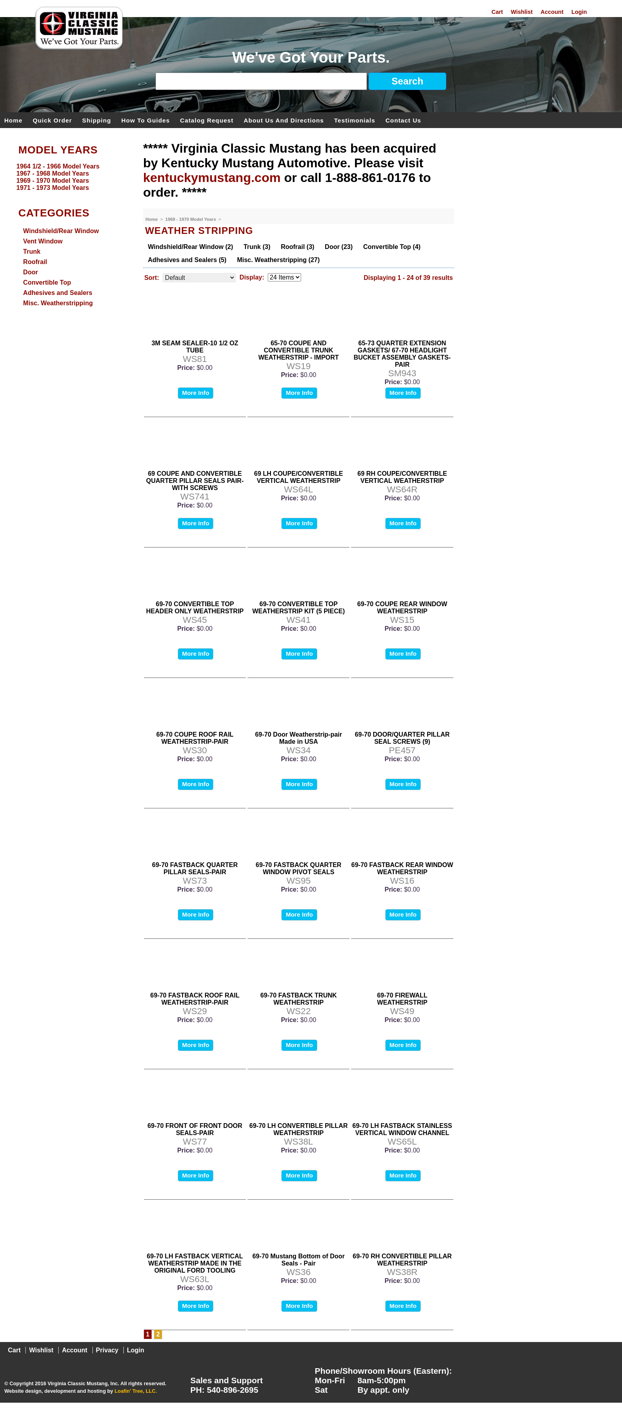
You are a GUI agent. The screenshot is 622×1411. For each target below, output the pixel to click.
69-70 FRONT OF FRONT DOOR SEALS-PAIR (195, 1129)
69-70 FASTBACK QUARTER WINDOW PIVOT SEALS (299, 868)
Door (30, 272)
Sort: (151, 277)
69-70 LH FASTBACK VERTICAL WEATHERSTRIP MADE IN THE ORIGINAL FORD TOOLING (195, 1263)
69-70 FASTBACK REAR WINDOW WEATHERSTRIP (402, 868)
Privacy (107, 1350)
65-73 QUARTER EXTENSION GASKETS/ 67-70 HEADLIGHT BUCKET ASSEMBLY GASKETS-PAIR (402, 354)
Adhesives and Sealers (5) (187, 260)
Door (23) (339, 246)
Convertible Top (47, 282)
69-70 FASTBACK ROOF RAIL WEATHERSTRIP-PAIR (195, 999)
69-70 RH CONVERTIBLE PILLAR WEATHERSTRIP (402, 1260)
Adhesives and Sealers (57, 292)
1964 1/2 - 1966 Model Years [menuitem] (58, 166)
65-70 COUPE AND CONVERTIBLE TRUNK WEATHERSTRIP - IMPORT (298, 350)
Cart (497, 12)
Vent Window (42, 241)
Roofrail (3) (297, 246)
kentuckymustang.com (212, 177)
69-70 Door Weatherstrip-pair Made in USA (298, 738)
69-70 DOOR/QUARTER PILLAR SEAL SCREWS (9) (402, 738)
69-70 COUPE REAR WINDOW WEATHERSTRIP (402, 608)
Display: (252, 277)
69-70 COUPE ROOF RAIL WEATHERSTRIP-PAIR (195, 738)
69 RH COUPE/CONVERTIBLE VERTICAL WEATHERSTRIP (402, 477)
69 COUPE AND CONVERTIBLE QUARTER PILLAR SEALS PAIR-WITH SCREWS (195, 480)
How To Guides (145, 120)
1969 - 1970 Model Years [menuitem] (52, 180)
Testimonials (354, 120)
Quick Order (52, 120)
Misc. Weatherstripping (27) (278, 260)
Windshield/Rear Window (61, 231)
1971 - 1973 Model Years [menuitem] (52, 187)
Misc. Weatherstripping (58, 303)
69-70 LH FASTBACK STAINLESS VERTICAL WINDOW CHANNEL (402, 1129)
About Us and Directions (284, 120)
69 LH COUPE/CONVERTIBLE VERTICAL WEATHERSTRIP (298, 477)
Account (552, 12)
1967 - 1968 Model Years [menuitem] (52, 173)
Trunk (31, 251)
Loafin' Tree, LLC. (136, 1391)
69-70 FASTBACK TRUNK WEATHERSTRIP (298, 999)
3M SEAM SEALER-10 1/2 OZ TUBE (195, 347)
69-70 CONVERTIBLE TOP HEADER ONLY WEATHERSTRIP (195, 608)
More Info (195, 392)
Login (579, 12)
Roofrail (35, 261)
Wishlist (522, 12)
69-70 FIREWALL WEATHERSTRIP (402, 999)
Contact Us (403, 120)
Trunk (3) (257, 246)
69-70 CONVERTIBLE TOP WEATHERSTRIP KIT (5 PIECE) (298, 608)
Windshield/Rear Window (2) (190, 246)
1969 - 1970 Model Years (191, 219)
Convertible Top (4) (392, 246)
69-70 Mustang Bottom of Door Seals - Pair (298, 1260)
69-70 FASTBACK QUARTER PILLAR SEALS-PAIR (195, 868)
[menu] (69, 177)
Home (13, 120)
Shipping (96, 120)
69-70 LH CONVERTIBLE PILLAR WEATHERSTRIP (299, 1129)
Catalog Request (207, 120)
